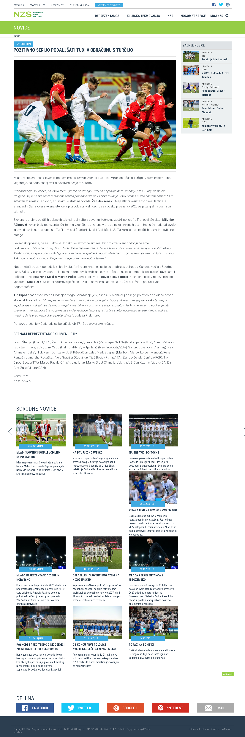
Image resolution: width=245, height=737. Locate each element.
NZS (170, 16)
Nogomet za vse (193, 16)
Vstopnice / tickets (109, 5)
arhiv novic (228, 674)
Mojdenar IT (216, 729)
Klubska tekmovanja (143, 16)
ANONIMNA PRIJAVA (79, 5)
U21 (29, 44)
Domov (17, 36)
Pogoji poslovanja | (135, 729)
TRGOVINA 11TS (37, 5)
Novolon (228, 729)
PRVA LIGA (19, 5)
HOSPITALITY (57, 5)
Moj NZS (216, 16)
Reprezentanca (107, 16)
